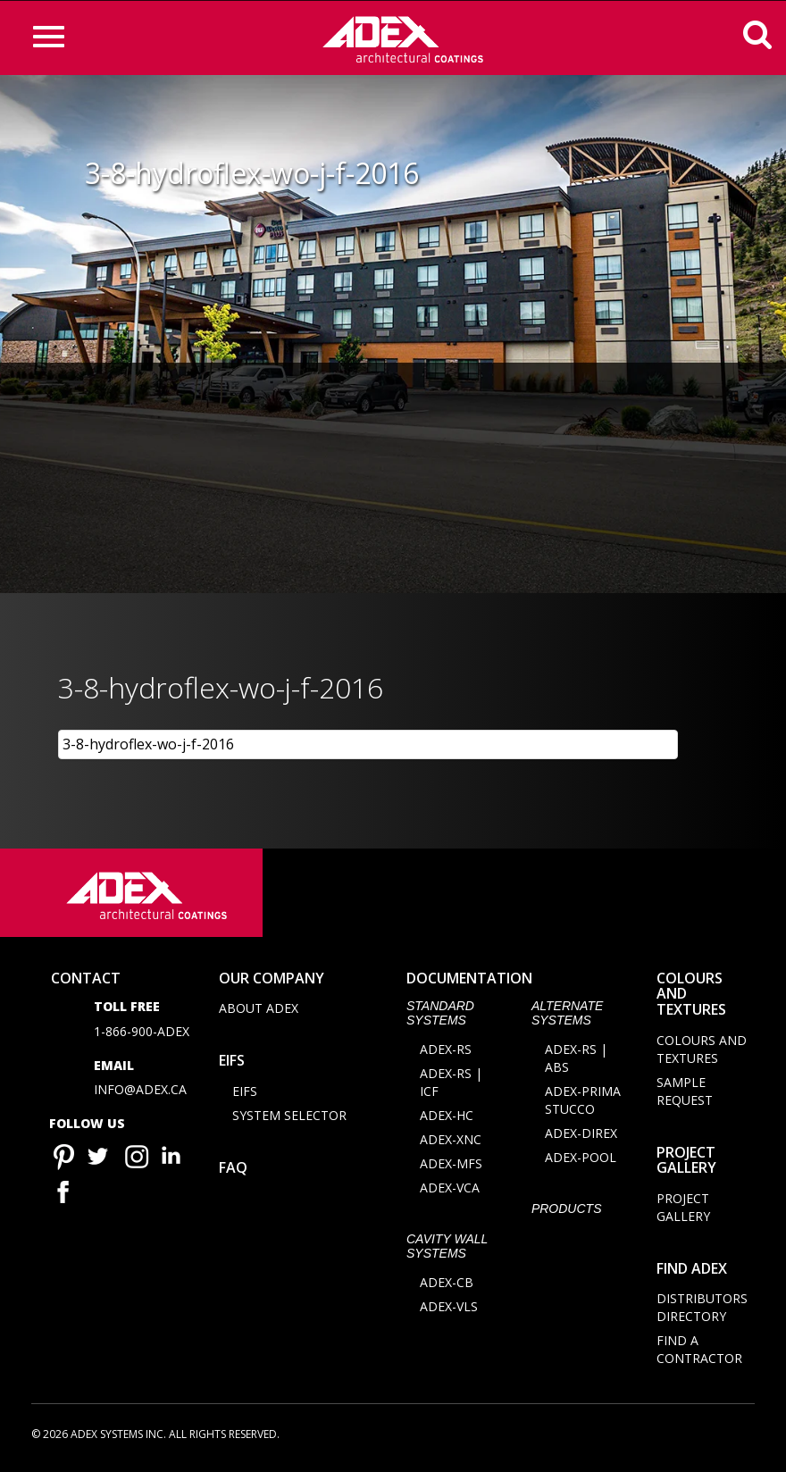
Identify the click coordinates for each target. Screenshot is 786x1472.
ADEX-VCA (450, 1191)
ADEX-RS (446, 1052)
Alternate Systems (567, 1016)
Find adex (691, 1271)
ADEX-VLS (449, 1309)
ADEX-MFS (451, 1166)
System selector (289, 1118)
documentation (469, 981)
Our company (271, 981)
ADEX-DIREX (581, 1136)
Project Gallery (686, 1163)
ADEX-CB (446, 1285)
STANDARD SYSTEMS (440, 1016)
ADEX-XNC (450, 1142)
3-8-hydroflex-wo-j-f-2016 (148, 744)
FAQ (233, 1171)
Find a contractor (699, 1352)
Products (566, 1212)
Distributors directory (702, 1310)
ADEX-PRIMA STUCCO (583, 1103)
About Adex (258, 1011)
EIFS (232, 1064)
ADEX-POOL (580, 1160)
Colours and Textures (701, 1051)
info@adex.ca (140, 1092)
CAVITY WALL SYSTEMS (447, 1249)
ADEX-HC (446, 1118)
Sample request (684, 1093)
